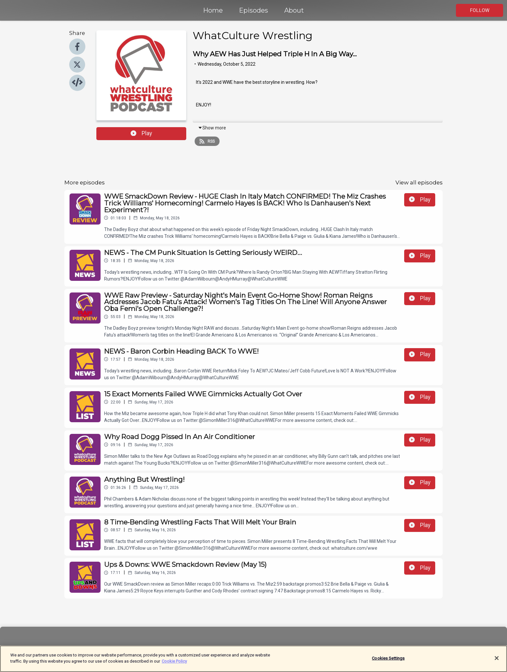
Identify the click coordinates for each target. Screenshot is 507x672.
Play (141, 133)
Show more (212, 127)
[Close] (497, 660)
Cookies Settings (388, 660)
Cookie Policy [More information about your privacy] (174, 663)
